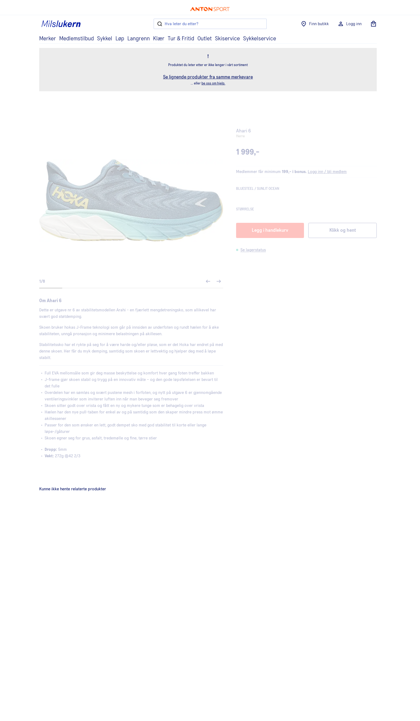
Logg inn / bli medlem (327, 171)
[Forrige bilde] (208, 281)
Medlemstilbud (76, 39)
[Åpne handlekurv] (373, 23)
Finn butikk (314, 24)
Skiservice (227, 39)
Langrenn (138, 39)
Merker (47, 39)
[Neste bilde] (218, 281)
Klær (158, 39)
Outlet (204, 39)
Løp (119, 39)
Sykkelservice (259, 39)
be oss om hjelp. (213, 83)
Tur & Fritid (181, 39)
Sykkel (104, 39)
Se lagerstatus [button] (253, 250)
